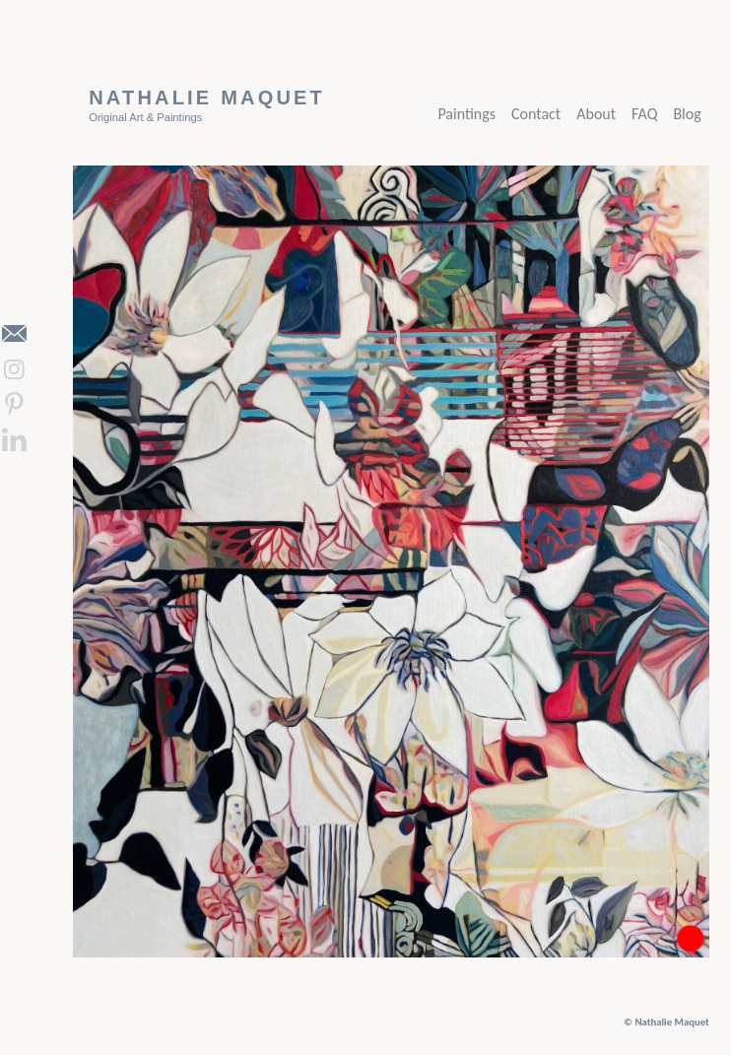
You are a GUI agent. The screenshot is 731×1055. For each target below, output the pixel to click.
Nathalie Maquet (207, 97)
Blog (686, 113)
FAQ (644, 113)
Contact (536, 113)
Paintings (466, 113)
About (596, 113)
